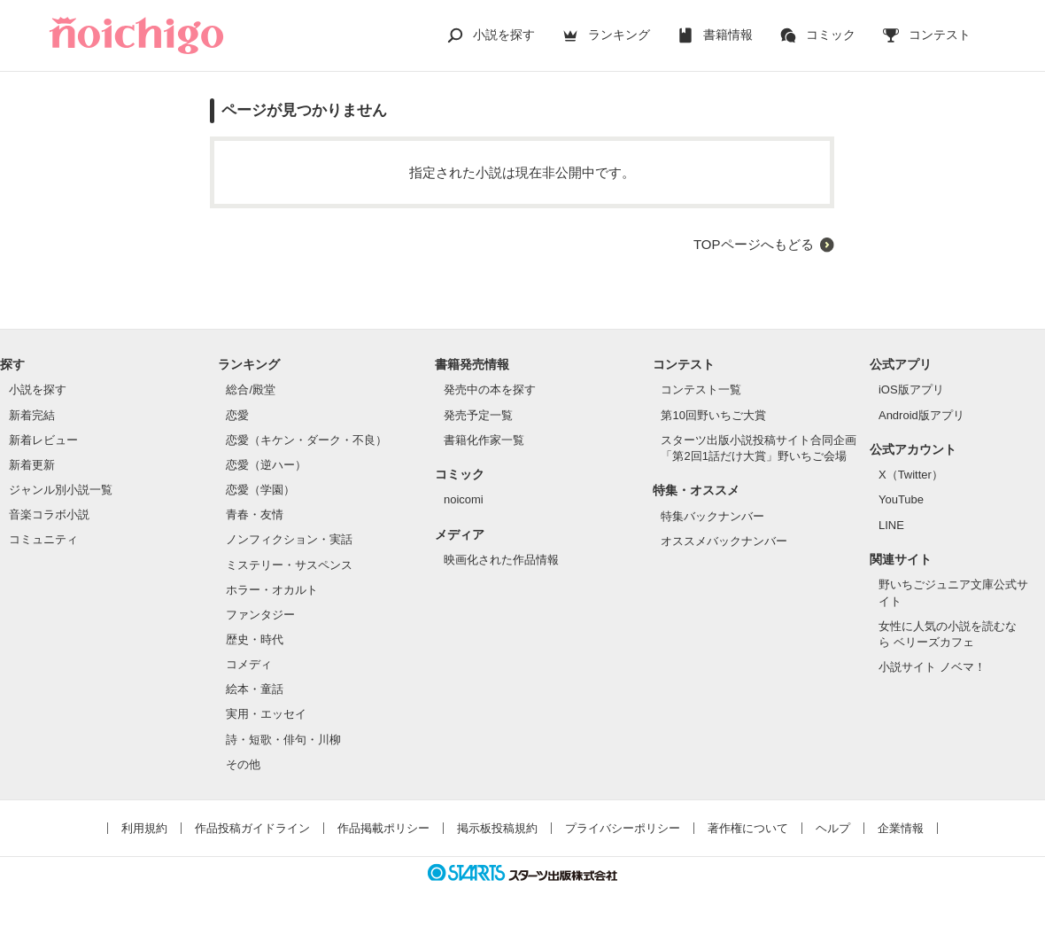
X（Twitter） (911, 474)
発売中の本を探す (490, 389)
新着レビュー (43, 440)
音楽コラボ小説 (49, 514)
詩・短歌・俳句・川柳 (283, 739)
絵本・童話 (254, 689)
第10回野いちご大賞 (713, 415)
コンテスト (940, 34)
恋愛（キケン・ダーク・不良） (306, 440)
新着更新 (32, 464)
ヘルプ (833, 828)
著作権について (748, 828)
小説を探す (504, 34)
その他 (243, 764)
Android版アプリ (921, 415)
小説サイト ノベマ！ (932, 667)
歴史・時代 (254, 639)
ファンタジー (260, 614)
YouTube (901, 499)
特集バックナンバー (712, 516)
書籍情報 (728, 34)
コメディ (249, 664)
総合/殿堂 (250, 389)
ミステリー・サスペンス (289, 565)
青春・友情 (254, 514)
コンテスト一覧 (701, 389)
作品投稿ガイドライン (252, 828)
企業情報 (901, 828)
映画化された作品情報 (501, 559)
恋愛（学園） (260, 489)
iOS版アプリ (911, 389)
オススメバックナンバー (724, 541)
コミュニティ (43, 539)
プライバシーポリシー (622, 828)
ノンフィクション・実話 (289, 539)
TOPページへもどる (753, 244)
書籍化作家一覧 (484, 440)
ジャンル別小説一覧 (60, 489)
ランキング (619, 34)
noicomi (464, 499)
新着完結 (32, 415)
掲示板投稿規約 (497, 828)
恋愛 (237, 415)
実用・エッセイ (266, 714)
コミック (830, 34)
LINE (891, 525)
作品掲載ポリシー (383, 828)
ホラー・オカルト (272, 589)
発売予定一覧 (478, 415)
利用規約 (144, 828)
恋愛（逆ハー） (266, 464)
